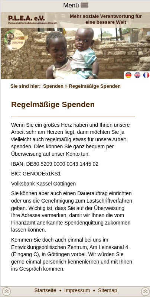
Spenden (53, 86)
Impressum (77, 290)
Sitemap (107, 290)
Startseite (45, 290)
